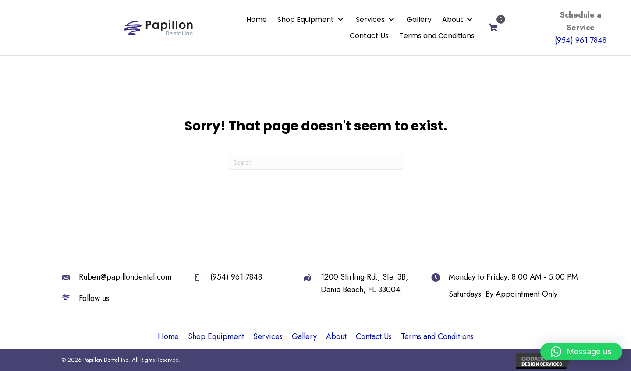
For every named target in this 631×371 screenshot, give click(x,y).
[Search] (315, 162)
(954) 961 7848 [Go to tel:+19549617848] (236, 277)
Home (168, 336)
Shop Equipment (216, 336)
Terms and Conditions (437, 336)
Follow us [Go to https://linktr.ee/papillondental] (94, 298)
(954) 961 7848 (580, 40)
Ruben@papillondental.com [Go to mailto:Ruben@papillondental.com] (125, 277)
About (336, 336)
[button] (340, 19)
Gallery (304, 336)
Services (268, 336)
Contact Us (374, 336)
